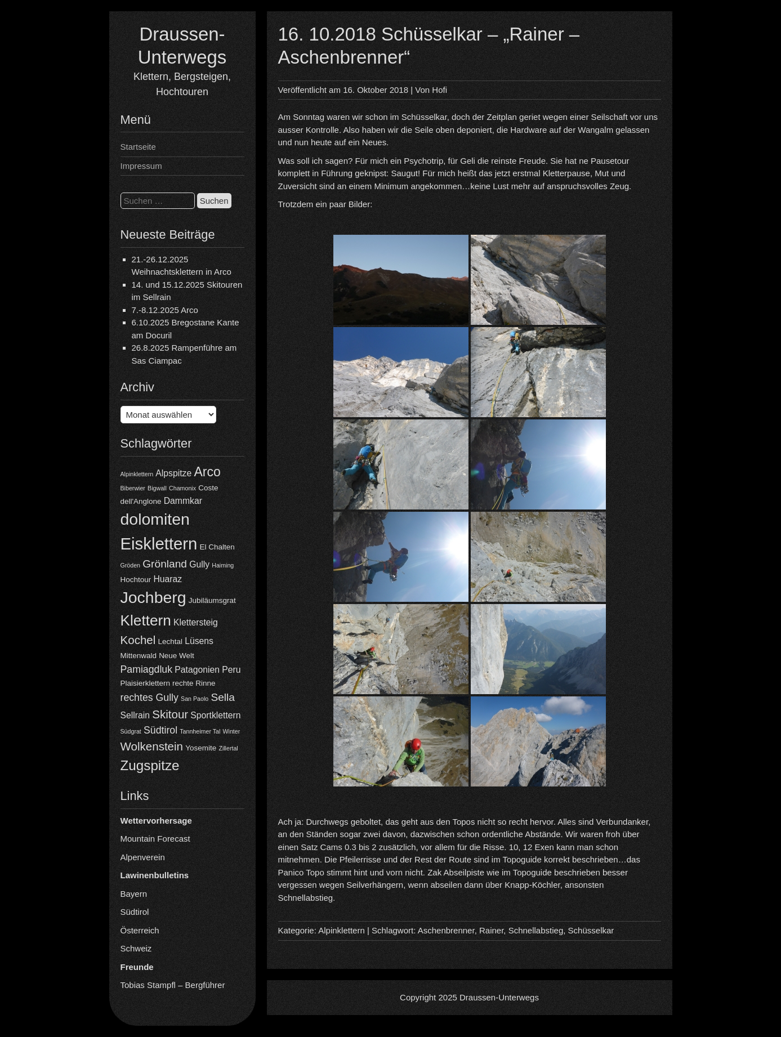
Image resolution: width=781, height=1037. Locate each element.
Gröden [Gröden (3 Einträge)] (131, 565)
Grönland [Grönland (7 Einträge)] (164, 564)
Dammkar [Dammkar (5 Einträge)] (183, 501)
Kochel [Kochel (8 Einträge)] (138, 639)
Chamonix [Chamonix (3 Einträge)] (182, 488)
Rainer (491, 930)
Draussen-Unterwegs (499, 997)
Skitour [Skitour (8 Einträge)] (170, 714)
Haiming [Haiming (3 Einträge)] (223, 565)
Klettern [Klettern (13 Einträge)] (146, 620)
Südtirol (135, 912)
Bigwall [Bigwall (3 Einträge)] (157, 488)
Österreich (140, 930)
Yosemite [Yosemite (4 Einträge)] (200, 748)
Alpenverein (143, 857)
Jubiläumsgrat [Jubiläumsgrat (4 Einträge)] (212, 600)
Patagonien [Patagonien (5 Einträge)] (197, 669)
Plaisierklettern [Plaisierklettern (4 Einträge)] (145, 683)
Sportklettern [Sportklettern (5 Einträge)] (215, 715)
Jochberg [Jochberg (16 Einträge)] (153, 597)
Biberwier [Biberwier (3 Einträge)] (133, 488)
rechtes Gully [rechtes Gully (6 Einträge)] (149, 697)
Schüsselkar (591, 930)
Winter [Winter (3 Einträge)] (231, 731)
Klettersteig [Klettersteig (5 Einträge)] (195, 622)
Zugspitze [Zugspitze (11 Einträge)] (150, 765)
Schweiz (136, 948)
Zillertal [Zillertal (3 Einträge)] (228, 748)
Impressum (141, 166)
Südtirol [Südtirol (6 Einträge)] (160, 730)
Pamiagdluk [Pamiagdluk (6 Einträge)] (147, 669)
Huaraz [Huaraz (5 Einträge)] (167, 579)
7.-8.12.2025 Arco (165, 310)
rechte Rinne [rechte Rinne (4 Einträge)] (193, 683)
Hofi (439, 90)
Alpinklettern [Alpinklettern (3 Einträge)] (137, 474)
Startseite (138, 146)
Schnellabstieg (536, 930)
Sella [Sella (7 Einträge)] (223, 697)
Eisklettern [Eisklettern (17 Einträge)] (159, 543)
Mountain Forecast (155, 838)
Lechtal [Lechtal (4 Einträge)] (170, 641)
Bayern (134, 894)
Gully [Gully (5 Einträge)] (199, 564)
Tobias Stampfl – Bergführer (173, 985)
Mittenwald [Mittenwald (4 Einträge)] (139, 655)
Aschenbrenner (446, 930)
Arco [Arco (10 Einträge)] (207, 471)
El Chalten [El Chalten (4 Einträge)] (217, 547)
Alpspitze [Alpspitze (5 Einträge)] (173, 473)
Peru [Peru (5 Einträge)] (231, 669)
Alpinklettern (341, 930)
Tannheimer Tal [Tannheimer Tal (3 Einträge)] (200, 731)
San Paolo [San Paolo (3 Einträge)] (194, 698)
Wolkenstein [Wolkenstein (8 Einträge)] (152, 746)
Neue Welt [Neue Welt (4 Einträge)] (176, 655)
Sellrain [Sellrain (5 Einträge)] (135, 715)
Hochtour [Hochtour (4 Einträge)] (136, 579)
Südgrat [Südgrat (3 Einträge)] (131, 731)
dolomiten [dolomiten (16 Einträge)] (155, 519)
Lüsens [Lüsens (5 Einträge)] (199, 641)
